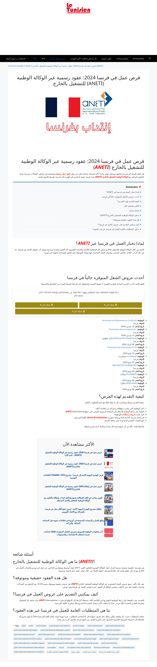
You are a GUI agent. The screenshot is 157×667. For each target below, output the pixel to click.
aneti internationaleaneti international (29, 647)
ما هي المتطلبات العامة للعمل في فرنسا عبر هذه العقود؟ (115, 229)
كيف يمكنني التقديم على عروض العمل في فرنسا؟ (118, 224)
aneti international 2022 (115, 626)
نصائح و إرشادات (122, 58)
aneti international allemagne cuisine (55, 630)
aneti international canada (83, 630)
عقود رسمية (76, 652)
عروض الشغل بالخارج (58, 58)
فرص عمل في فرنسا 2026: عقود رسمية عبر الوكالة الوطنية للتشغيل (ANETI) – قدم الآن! (73, 454)
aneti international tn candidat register (29, 643)
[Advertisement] (78, 35)
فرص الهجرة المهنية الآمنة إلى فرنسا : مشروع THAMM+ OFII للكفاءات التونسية (73, 476)
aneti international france (94, 634)
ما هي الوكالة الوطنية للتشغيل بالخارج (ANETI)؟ (119, 215)
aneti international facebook (69, 634)
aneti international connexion (108, 630)
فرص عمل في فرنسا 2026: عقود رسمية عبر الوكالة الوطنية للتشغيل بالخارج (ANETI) (73, 465)
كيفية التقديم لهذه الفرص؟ (128, 201)
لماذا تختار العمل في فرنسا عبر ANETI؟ (122, 192)
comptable (132, 356)
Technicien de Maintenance (123, 647)
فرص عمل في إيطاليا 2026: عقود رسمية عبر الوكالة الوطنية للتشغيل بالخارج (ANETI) (73, 487)
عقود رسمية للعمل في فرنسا (109, 652)
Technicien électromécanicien (123, 329)
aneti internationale (109, 643)
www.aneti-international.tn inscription (29, 652)
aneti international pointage (85, 639)
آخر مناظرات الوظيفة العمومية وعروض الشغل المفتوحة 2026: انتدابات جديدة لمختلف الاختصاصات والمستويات (73, 533)
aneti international (95, 626)
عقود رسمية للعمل (89, 652)
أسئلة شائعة (134, 210)
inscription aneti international (79, 647)
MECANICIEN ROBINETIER (124, 365)
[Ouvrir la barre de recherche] (149, 58)
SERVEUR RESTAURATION (125, 338)
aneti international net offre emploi (28, 639)
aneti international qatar (109, 639)
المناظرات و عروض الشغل (18, 58)
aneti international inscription (118, 634)
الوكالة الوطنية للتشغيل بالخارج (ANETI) (111, 176)
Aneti (35, 58)
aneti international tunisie (88, 643)
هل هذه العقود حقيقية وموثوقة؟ (126, 219)
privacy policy (138, 58)
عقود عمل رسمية (63, 173)
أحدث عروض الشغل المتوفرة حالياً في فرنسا (120, 196)
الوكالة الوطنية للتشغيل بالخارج (57, 652)
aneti (31, 626)
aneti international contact (24, 634)
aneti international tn (130, 639)
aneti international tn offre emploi (61, 643)
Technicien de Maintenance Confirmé (119, 320)
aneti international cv (46, 634)
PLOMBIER (132, 374)
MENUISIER (131, 383)
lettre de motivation (97, 417)
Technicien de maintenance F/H (122, 347)
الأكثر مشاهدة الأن (131, 206)
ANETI (102, 167)
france (61, 647)
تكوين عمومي (106, 58)
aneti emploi (41, 626)
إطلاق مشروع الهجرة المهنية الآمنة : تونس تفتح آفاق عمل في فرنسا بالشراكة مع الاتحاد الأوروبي (73, 510)
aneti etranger (78, 626)
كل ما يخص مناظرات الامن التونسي (83, 58)
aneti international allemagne (25, 630)
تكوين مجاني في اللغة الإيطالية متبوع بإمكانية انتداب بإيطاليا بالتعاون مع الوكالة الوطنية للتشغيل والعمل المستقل (73, 499)
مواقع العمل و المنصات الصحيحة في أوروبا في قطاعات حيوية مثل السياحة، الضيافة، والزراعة (73, 522)
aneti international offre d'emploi (58, 639)
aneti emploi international (59, 626)
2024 (24, 626)
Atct (43, 58)
